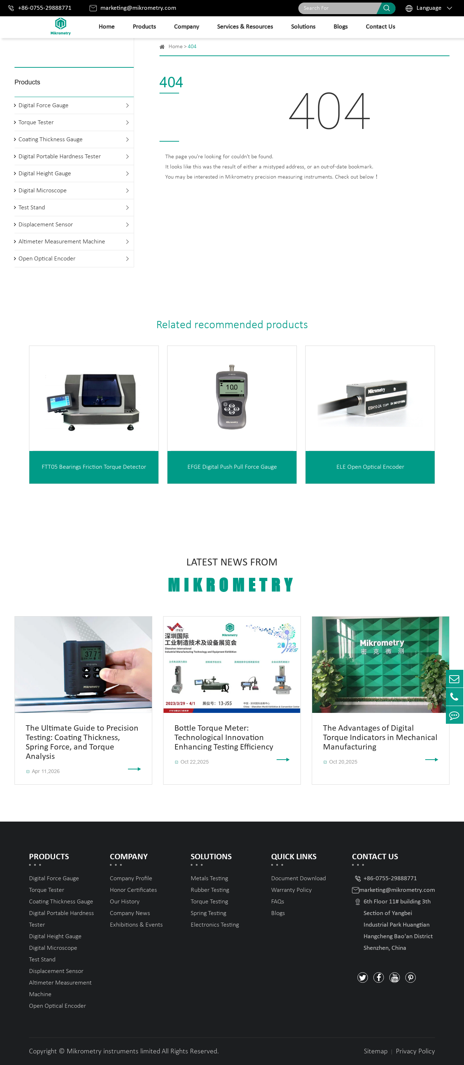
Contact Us (380, 27)
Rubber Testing (210, 890)
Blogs (341, 27)
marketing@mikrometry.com (138, 8)
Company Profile (131, 878)
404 (192, 47)
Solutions (303, 27)
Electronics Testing (215, 925)
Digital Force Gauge (43, 105)
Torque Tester (36, 122)
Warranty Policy (291, 890)
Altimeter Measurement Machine (61, 241)
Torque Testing (209, 901)
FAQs (277, 901)
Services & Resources (245, 27)
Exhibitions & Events (136, 925)
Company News (130, 913)
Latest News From (232, 576)
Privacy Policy (415, 1051)
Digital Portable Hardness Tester (59, 156)
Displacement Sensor (45, 224)
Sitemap (376, 1051)
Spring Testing (208, 913)
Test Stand (31, 207)
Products (144, 27)
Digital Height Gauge (44, 173)
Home (107, 27)
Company (186, 27)
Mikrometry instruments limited (113, 1051)
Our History (125, 901)
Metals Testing (209, 878)
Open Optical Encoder (46, 258)
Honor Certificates (133, 890)
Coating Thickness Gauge (50, 139)
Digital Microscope (42, 190)
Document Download (298, 878)
